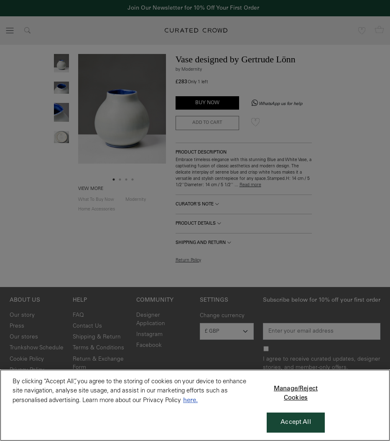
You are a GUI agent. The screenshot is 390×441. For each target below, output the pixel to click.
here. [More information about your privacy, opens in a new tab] (190, 400)
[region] (195, 405)
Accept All (295, 422)
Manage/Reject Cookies (296, 394)
